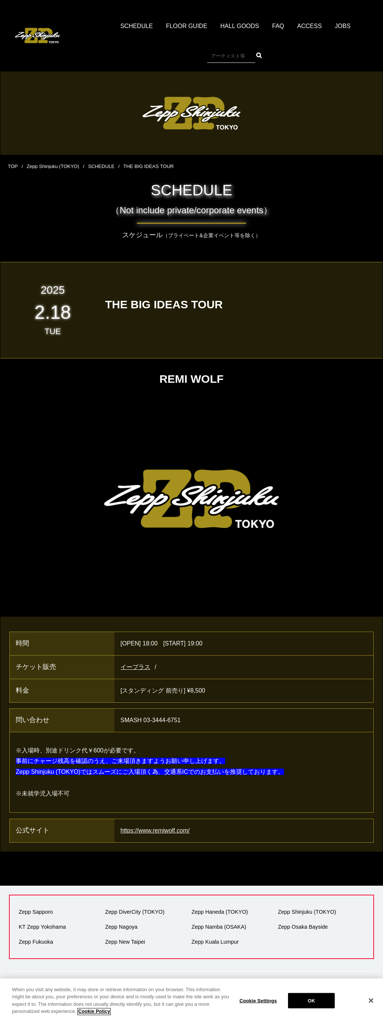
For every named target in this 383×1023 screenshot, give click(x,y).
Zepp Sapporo (36, 912)
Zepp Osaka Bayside (303, 927)
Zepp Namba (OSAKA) (219, 927)
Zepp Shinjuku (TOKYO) (53, 166)
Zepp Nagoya (121, 927)
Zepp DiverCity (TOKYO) (135, 912)
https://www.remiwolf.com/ (155, 830)
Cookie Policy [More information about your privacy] (94, 1019)
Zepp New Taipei (125, 942)
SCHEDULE (136, 26)
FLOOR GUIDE (186, 26)
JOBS (342, 26)
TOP (13, 166)
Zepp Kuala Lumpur (215, 942)
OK (311, 1007)
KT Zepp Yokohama (42, 927)
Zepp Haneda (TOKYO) (220, 912)
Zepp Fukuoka (36, 942)
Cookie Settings (258, 1007)
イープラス (135, 667)
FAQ (278, 26)
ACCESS (309, 26)
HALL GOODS (239, 26)
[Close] (371, 1007)
